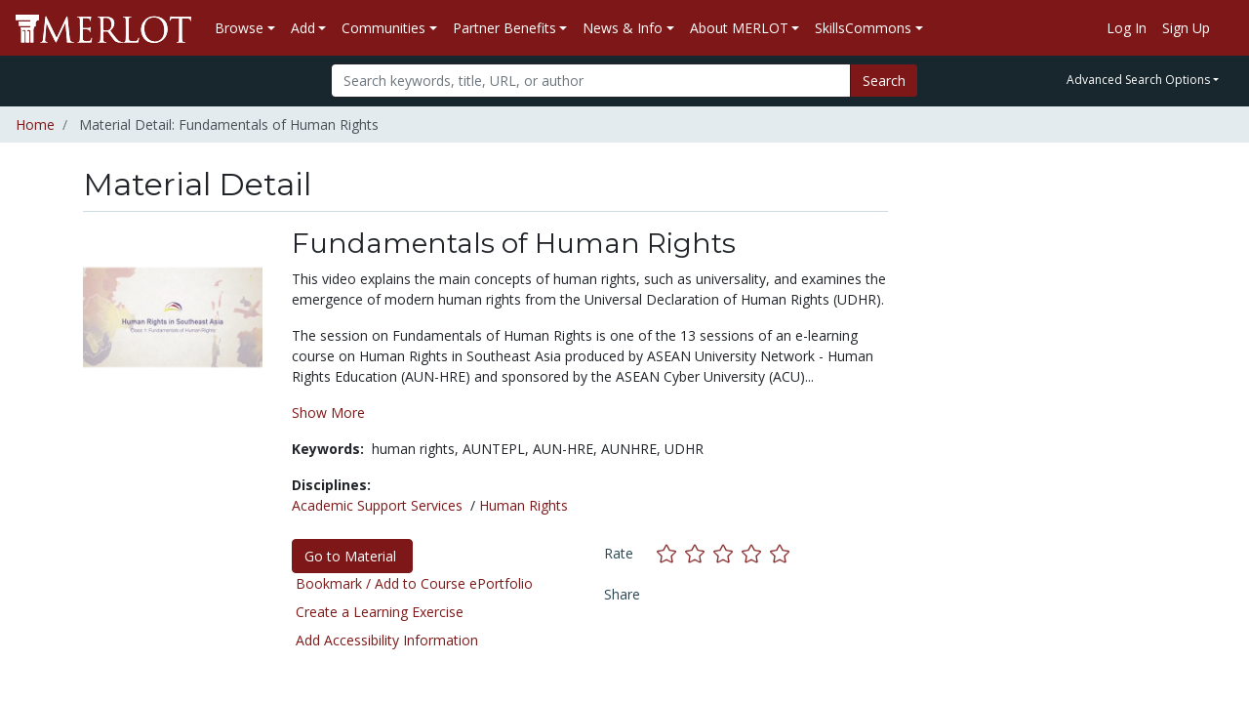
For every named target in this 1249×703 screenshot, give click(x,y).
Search (884, 80)
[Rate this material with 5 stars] (781, 553)
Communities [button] (383, 28)
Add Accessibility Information (387, 640)
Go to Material (352, 556)
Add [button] (303, 28)
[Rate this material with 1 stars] (671, 553)
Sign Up (1186, 28)
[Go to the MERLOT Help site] (1225, 28)
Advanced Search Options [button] (1138, 79)
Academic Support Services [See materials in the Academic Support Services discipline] (377, 505)
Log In (1127, 28)
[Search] (591, 80)
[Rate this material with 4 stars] (756, 553)
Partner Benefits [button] (504, 28)
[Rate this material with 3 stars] (727, 553)
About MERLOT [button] (739, 28)
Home (35, 124)
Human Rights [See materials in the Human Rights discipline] (523, 505)
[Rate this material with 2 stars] (699, 553)
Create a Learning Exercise (379, 611)
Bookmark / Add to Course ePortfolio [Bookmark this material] (414, 583)
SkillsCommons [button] (863, 28)
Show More (328, 412)
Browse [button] (239, 28)
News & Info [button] (623, 28)
